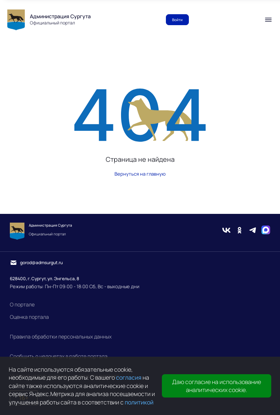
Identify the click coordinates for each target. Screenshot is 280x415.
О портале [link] (22, 304)
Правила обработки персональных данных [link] (61, 336)
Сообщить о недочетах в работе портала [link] (59, 356)
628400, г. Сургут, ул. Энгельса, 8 (44, 278)
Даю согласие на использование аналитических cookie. (216, 386)
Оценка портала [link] (29, 316)
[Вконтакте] (226, 231)
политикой (139, 402)
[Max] (265, 231)
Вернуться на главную (140, 174)
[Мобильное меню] (268, 19)
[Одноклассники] (239, 231)
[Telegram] (252, 231)
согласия (128, 377)
